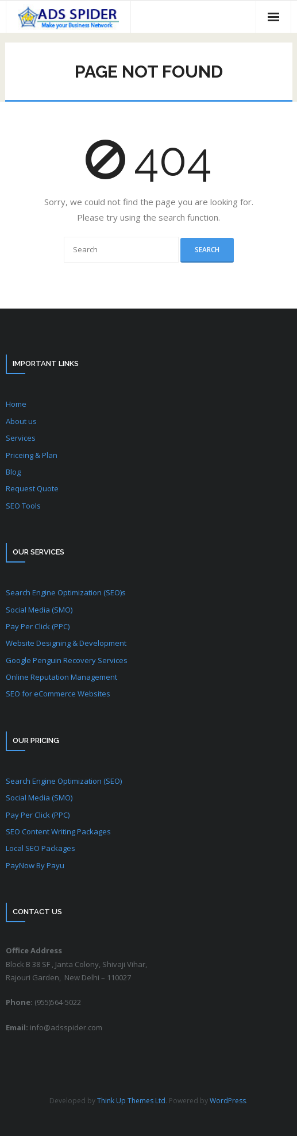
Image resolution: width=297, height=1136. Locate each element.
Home (16, 404)
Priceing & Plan (31, 455)
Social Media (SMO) (39, 609)
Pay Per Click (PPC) (38, 626)
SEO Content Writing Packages (58, 831)
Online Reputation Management (61, 677)
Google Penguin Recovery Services (67, 660)
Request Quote (32, 488)
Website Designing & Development (66, 643)
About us (21, 421)
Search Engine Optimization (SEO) (64, 781)
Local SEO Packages (40, 848)
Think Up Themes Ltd (131, 1101)
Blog (13, 472)
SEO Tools (23, 505)
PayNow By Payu (35, 865)
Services (21, 438)
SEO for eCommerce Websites (58, 693)
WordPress (228, 1101)
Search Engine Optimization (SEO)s (66, 592)
